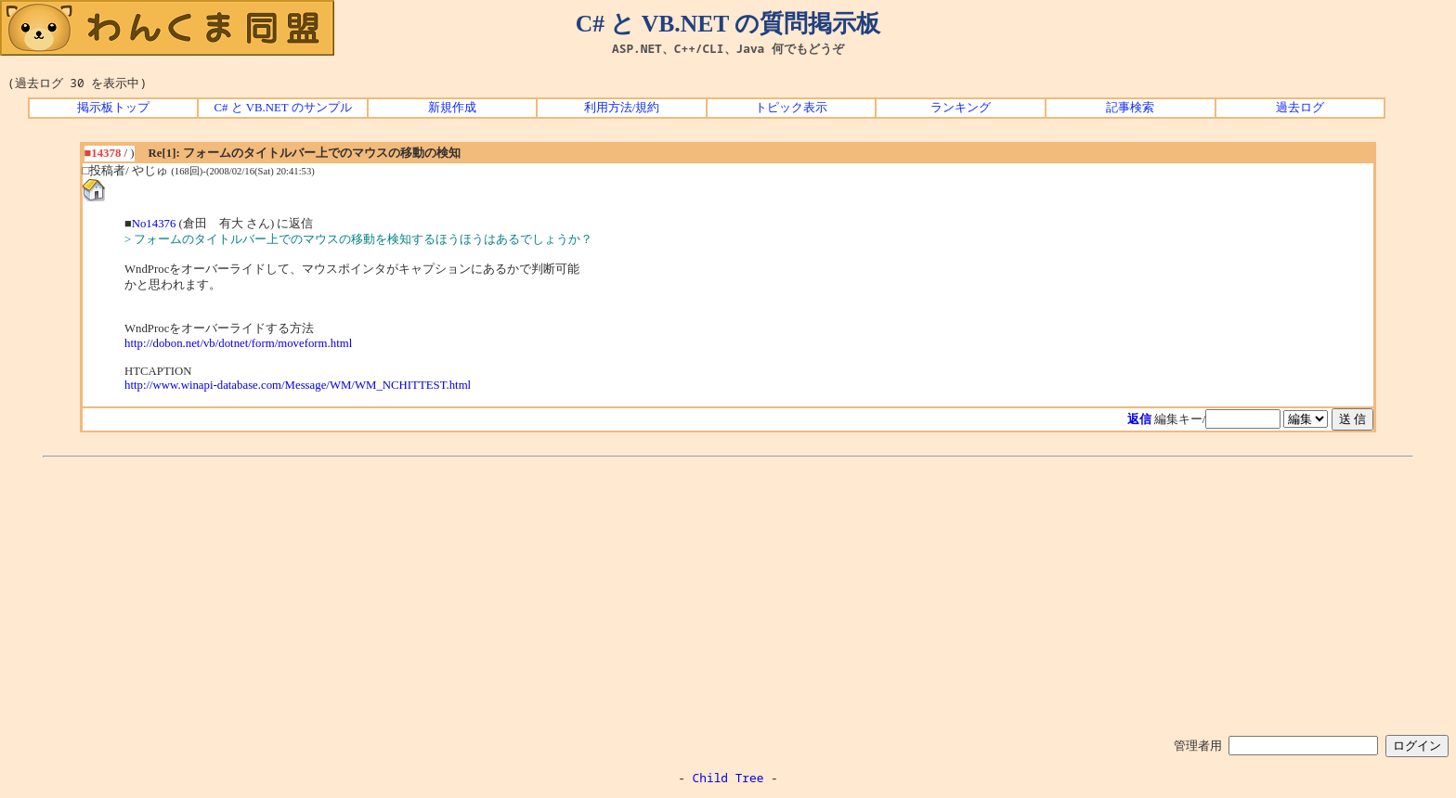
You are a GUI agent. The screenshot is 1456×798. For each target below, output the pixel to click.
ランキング (960, 107)
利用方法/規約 (622, 107)
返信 (1139, 419)
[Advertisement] (728, 593)
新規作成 (452, 107)
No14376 (154, 223)
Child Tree (728, 777)
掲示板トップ (113, 107)
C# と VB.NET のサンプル (283, 107)
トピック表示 (791, 107)
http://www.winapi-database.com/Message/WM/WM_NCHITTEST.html (297, 385)
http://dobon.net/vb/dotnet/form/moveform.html (238, 343)
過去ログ (1300, 107)
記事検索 (1130, 107)
